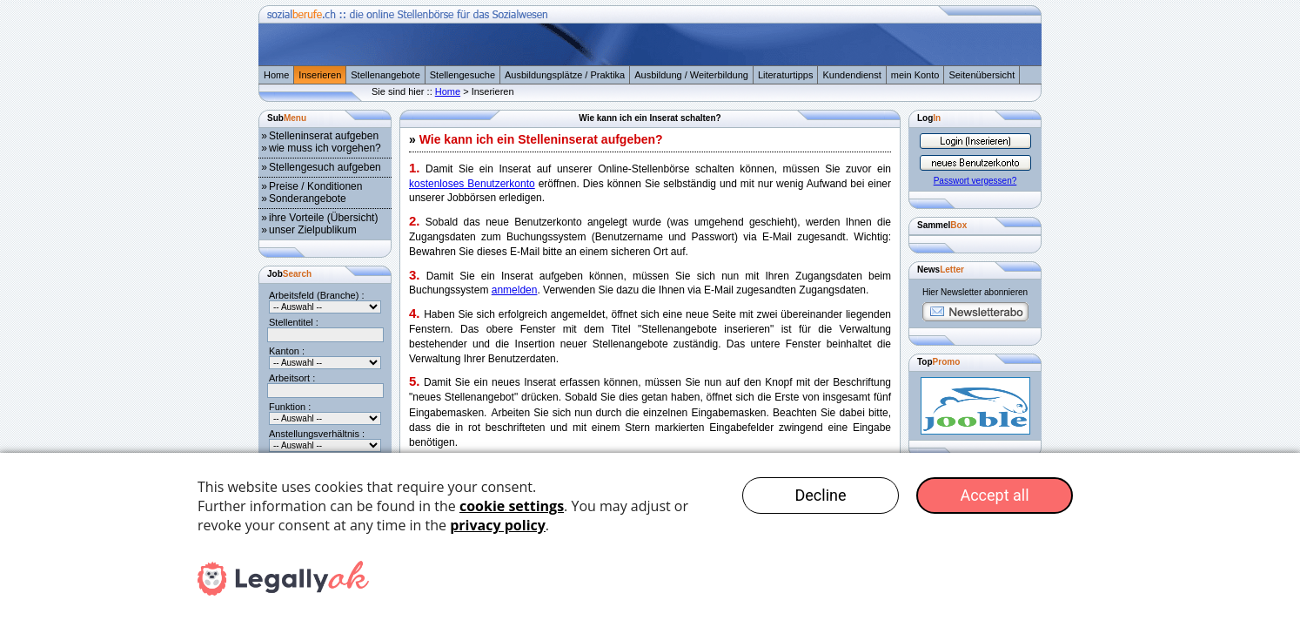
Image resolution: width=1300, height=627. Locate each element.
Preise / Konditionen (315, 186)
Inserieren (319, 75)
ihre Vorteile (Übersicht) (323, 218)
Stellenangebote (385, 75)
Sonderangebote (307, 198)
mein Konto (915, 75)
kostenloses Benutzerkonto (472, 184)
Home (276, 75)
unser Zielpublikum (313, 230)
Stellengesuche (462, 75)
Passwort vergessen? (975, 180)
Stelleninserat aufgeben (324, 136)
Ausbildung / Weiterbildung (691, 75)
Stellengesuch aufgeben (325, 167)
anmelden (515, 290)
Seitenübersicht (981, 75)
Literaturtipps (786, 75)
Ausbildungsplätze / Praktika (565, 75)
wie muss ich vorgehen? (325, 148)
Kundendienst (851, 75)
